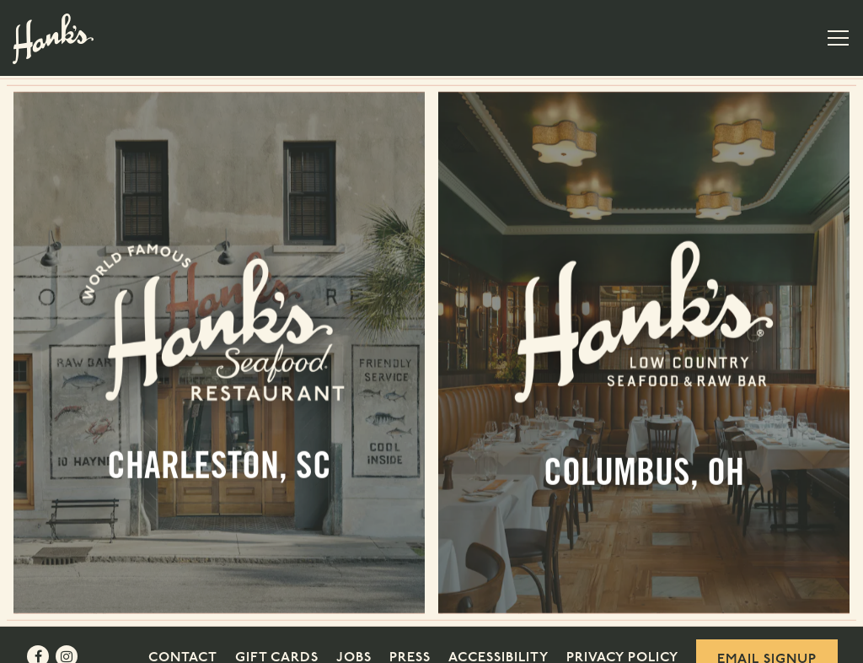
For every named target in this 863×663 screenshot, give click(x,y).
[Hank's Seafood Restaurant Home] (53, 38)
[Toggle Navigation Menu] (838, 38)
